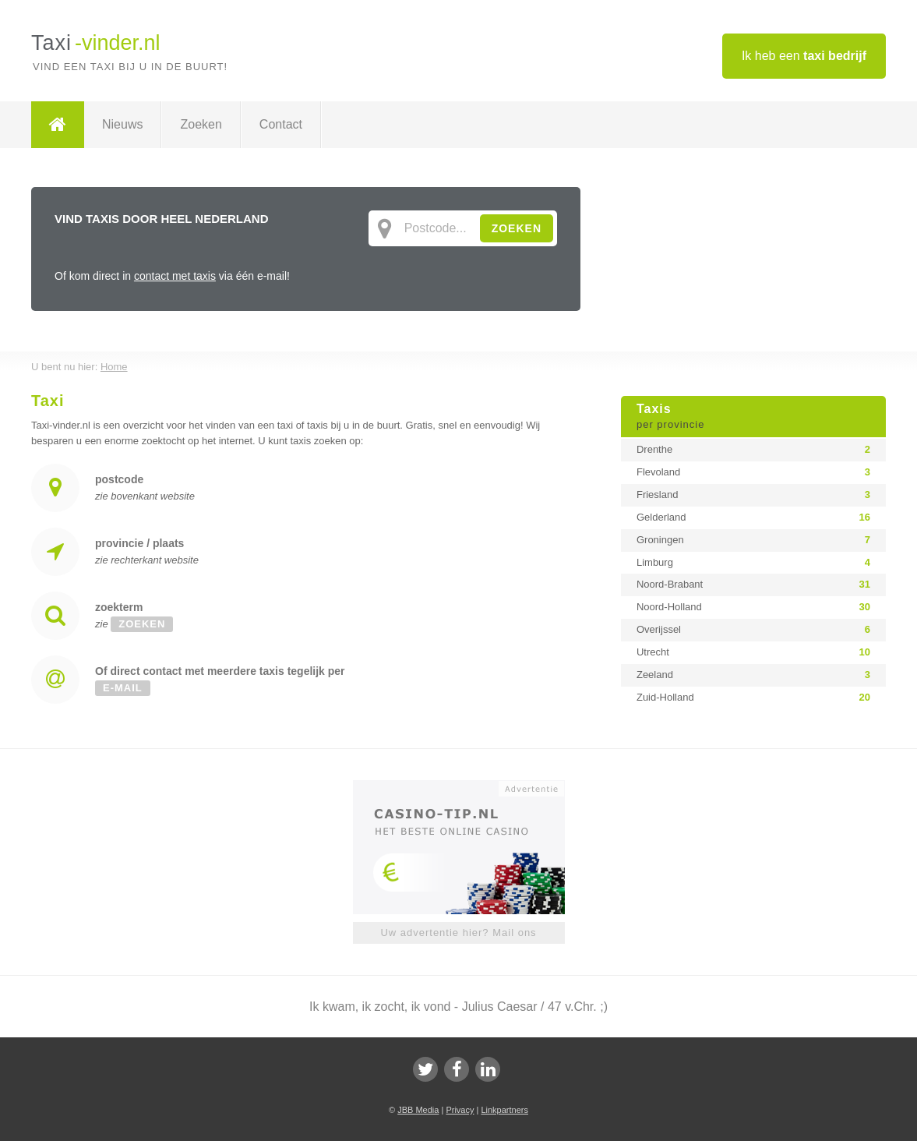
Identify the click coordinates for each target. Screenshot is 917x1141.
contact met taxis (175, 276)
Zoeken (200, 124)
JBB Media (418, 1110)
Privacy (460, 1110)
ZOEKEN (516, 228)
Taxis (753, 417)
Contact (280, 124)
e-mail (123, 688)
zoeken (141, 624)
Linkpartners (504, 1110)
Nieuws (122, 124)
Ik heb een (804, 55)
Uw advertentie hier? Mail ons (458, 932)
